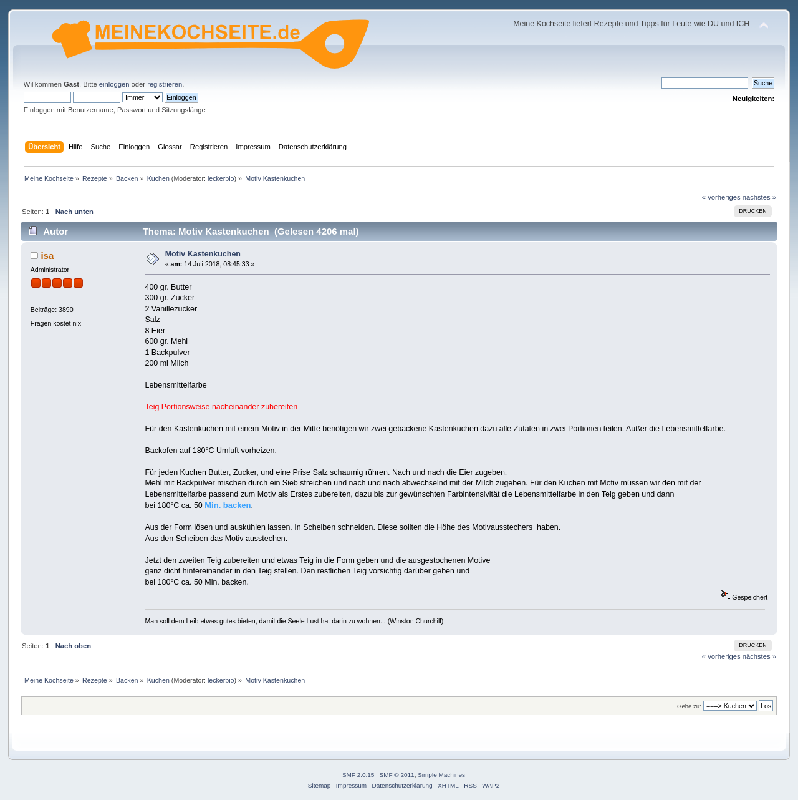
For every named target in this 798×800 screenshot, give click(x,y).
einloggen (114, 84)
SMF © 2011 (397, 774)
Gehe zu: (689, 706)
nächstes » (759, 197)
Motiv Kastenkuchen (203, 254)
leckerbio (221, 178)
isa (47, 255)
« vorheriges (721, 197)
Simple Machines (441, 774)
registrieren (164, 84)
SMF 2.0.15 (358, 774)
